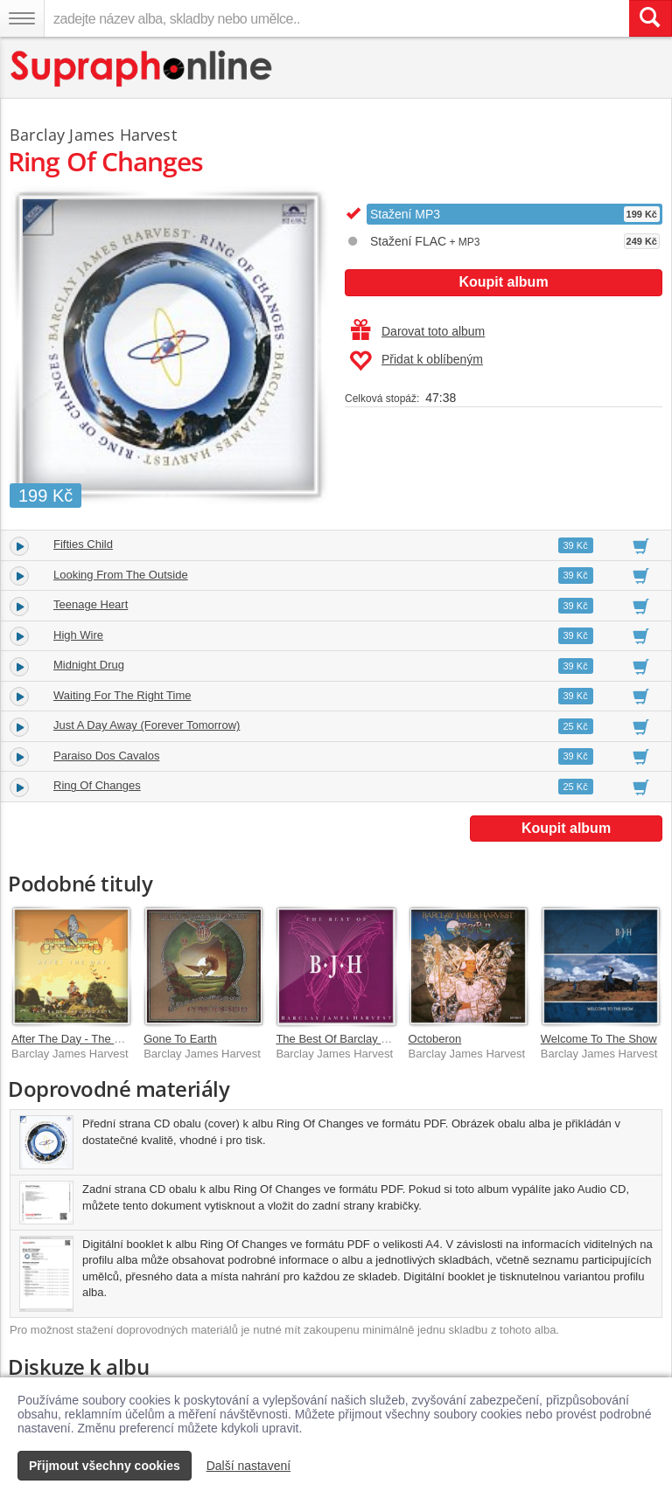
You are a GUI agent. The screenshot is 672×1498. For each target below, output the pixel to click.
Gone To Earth (180, 1038)
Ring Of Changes (97, 785)
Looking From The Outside (120, 574)
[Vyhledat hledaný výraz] (650, 18)
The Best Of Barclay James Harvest (366, 1038)
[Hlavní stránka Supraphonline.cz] (142, 69)
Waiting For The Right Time (122, 695)
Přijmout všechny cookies (104, 1466)
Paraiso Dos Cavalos (106, 755)
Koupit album (503, 281)
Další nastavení (248, 1466)
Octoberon (435, 1038)
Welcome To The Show (599, 1038)
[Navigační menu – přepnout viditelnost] (22, 18)
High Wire (78, 635)
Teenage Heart (90, 604)
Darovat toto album (418, 331)
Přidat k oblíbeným (416, 360)
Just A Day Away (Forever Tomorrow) (146, 725)
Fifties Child (83, 544)
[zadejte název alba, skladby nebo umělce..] (336, 18)
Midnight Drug (88, 664)
